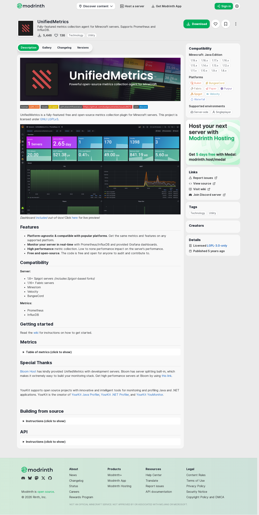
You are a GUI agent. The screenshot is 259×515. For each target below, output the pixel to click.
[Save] (225, 24)
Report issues (203, 178)
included (41, 217)
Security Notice (196, 491)
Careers (74, 491)
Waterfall (198, 99)
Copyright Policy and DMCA (205, 497)
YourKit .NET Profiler (115, 394)
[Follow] (215, 24)
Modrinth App (117, 480)
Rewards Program (81, 497)
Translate (152, 480)
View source (202, 183)
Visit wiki (199, 189)
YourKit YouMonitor (149, 394)
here (75, 217)
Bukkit (196, 83)
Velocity (213, 93)
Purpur (226, 88)
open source (45, 491)
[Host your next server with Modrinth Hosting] (213, 142)
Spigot (196, 93)
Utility (91, 35)
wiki (36, 332)
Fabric (196, 88)
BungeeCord (214, 83)
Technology (76, 35)
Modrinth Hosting (119, 486)
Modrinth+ (115, 475)
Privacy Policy (195, 486)
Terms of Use (195, 480)
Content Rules (196, 475)
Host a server (132, 6)
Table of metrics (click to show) (49, 352)
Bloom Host (28, 371)
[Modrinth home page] (31, 7)
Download (196, 24)
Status (73, 486)
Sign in (224, 6)
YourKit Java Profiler (85, 394)
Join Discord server (207, 194)
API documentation (159, 491)
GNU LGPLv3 (49, 119)
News (73, 475)
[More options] (235, 24)
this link (167, 376)
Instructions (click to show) (46, 421)
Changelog (76, 480)
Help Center (154, 475)
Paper (211, 88)
